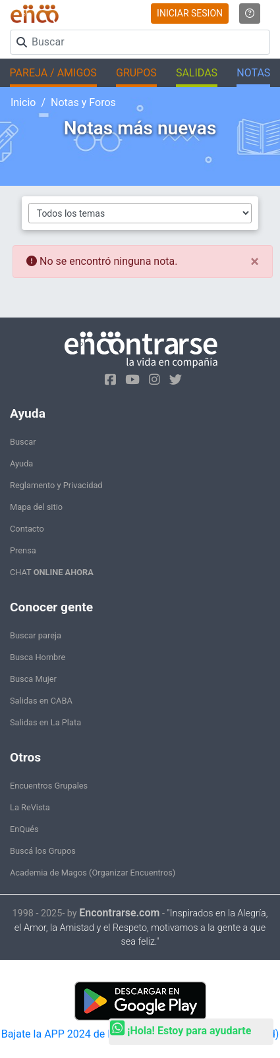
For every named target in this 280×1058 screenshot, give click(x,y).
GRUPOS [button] (136, 73)
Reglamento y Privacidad (56, 485)
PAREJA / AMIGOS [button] (53, 73)
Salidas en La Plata (45, 722)
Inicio (23, 102)
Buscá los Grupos (43, 851)
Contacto (27, 529)
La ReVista (30, 807)
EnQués (24, 829)
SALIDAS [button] (196, 73)
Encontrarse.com (119, 912)
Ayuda (21, 463)
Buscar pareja (35, 635)
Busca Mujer (33, 679)
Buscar (23, 442)
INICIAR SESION (190, 13)
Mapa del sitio (36, 507)
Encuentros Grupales (49, 786)
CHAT (52, 572)
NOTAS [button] (253, 73)
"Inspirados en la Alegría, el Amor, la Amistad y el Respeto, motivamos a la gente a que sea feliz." (141, 928)
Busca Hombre (37, 657)
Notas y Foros (83, 102)
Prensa (23, 550)
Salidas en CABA (41, 701)
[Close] (254, 261)
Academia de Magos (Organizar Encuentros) (92, 872)
